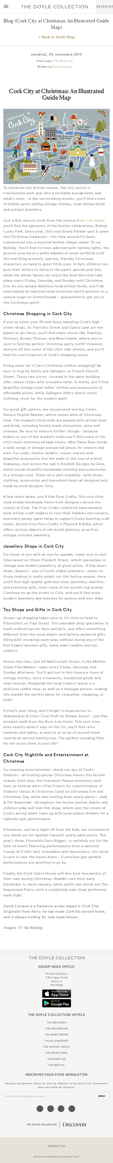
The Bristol (56, 1065)
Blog (8, 21)
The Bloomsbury (57, 1041)
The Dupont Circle (56, 1047)
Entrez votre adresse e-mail (25, 1096)
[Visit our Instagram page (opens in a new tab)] (61, 1108)
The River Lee (63, 61)
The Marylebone (56, 1034)
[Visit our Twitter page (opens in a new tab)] (50, 1108)
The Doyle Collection (56, 957)
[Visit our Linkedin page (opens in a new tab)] (71, 1108)
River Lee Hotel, (90, 220)
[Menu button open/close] (6, 6)
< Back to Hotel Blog (56, 37)
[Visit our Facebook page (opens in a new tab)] (40, 1108)
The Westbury (57, 1022)
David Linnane (62, 67)
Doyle (54, 6)
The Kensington (56, 1028)
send (101, 1096)
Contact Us (56, 1146)
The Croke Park (56, 1053)
